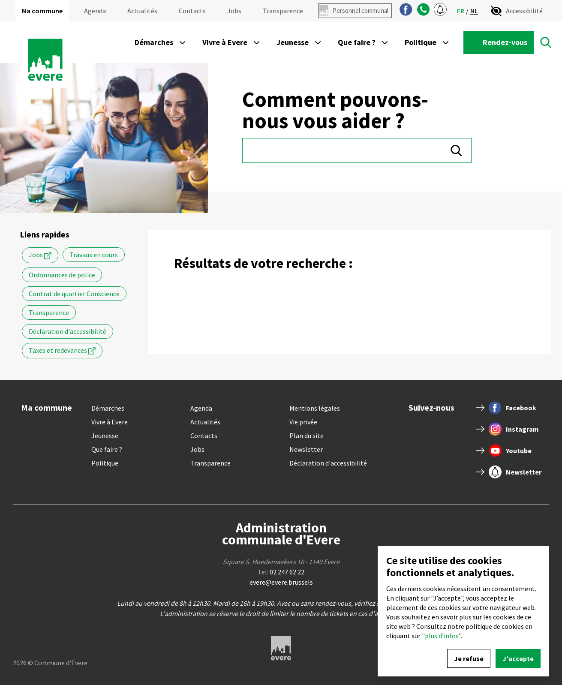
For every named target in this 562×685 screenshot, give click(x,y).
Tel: (281, 572)
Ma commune (42, 10)
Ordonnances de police (62, 274)
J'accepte (518, 658)
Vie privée (303, 422)
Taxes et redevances (62, 350)
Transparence (283, 10)
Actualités (142, 10)
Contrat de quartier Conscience (74, 293)
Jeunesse (104, 435)
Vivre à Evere (109, 422)
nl (474, 11)
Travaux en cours (93, 254)
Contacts (192, 10)
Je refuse (469, 658)
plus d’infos (442, 635)
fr (460, 10)
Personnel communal (360, 10)
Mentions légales (314, 408)
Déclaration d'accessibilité (67, 331)
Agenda (95, 10)
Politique (104, 463)
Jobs (234, 10)
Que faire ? (106, 449)
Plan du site (306, 435)
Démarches (107, 408)
